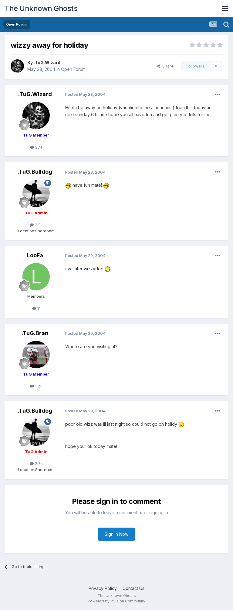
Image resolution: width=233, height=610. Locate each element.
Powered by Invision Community (116, 601)
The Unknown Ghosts (41, 8)
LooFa (35, 255)
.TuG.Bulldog (35, 171)
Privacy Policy (103, 588)
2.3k (36, 224)
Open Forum (73, 69)
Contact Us (133, 588)
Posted (85, 94)
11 (36, 308)
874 (36, 147)
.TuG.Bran (35, 333)
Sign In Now (116, 534)
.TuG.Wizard (47, 62)
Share (165, 66)
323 (36, 385)
